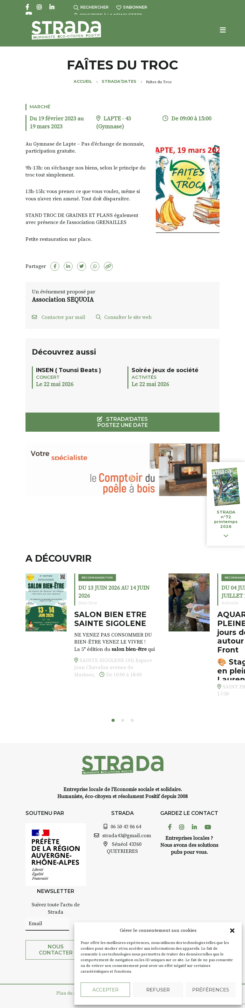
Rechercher (91, 7)
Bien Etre (87, 603)
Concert (48, 377)
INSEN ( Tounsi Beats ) (68, 370)
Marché (40, 107)
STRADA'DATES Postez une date (122, 422)
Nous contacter (56, 950)
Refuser (158, 990)
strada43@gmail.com (126, 835)
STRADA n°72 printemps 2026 (226, 519)
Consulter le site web (124, 317)
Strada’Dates (119, 81)
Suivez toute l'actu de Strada (56, 908)
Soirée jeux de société (165, 370)
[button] (232, 930)
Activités (144, 377)
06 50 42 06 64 (126, 827)
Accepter (105, 990)
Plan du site (68, 993)
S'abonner (131, 7)
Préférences (210, 990)
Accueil (83, 81)
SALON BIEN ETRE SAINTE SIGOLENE (110, 619)
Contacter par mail (58, 317)
